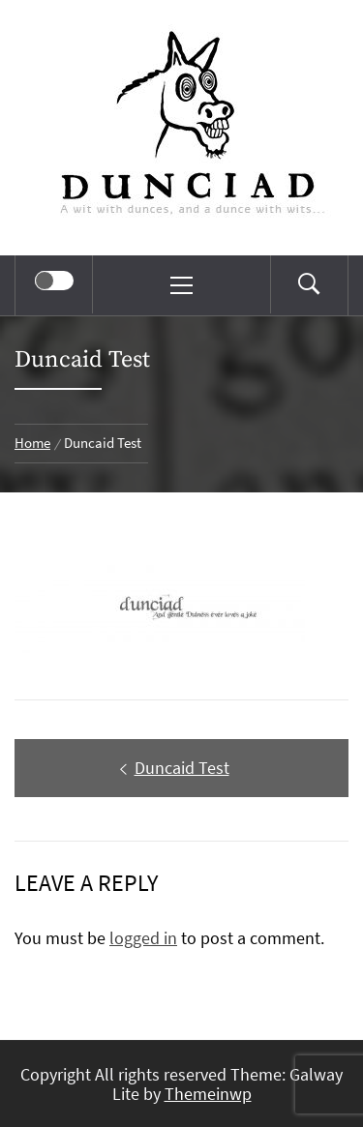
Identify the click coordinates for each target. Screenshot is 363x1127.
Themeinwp (208, 1094)
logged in (143, 938)
